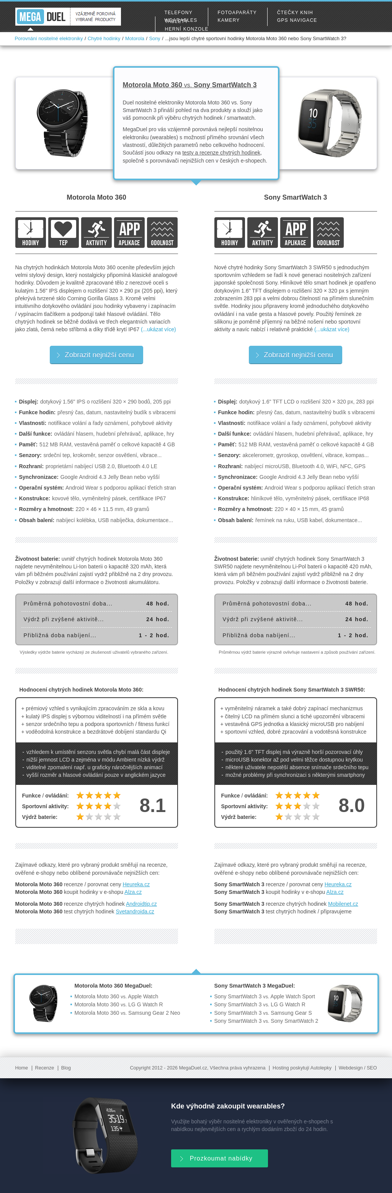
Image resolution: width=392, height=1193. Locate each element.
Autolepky (321, 1068)
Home (21, 1068)
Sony (154, 38)
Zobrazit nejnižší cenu (95, 355)
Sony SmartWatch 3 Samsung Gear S (263, 1013)
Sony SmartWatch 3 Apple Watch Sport (264, 996)
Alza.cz (133, 892)
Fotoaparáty (237, 12)
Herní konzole (187, 29)
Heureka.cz (136, 884)
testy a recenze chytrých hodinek (221, 153)
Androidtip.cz (141, 904)
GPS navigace (297, 20)
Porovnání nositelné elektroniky (49, 38)
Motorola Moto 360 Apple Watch (116, 996)
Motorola (134, 38)
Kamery (229, 20)
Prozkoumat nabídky (216, 1157)
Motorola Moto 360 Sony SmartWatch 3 (190, 85)
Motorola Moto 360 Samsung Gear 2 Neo (127, 1013)
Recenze (44, 1068)
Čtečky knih (295, 12)
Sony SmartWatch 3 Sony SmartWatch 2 (266, 1021)
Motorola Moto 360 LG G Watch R (119, 1004)
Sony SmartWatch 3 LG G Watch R (259, 1004)
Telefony (179, 12)
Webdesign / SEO (358, 1068)
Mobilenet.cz (343, 904)
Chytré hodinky (104, 38)
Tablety (176, 21)
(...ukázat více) (158, 329)
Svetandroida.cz (135, 911)
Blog (66, 1068)
